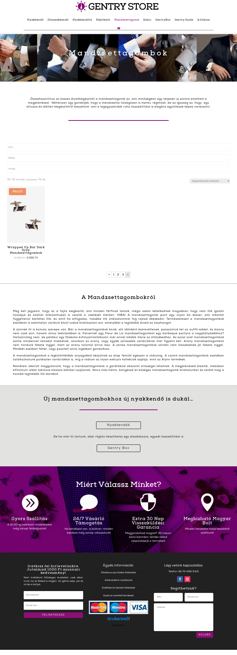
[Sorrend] (210, 180)
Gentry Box (118, 448)
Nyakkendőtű (82, 19)
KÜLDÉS (205, 635)
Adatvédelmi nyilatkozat (118, 580)
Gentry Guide (184, 19)
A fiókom (203, 19)
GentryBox (163, 19)
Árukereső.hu (118, 625)
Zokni (147, 19)
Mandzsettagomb (126, 19)
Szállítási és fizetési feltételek (118, 588)
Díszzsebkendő (58, 19)
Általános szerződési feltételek (118, 573)
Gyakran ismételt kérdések (118, 596)
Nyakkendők (118, 425)
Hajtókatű (103, 19)
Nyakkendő (35, 19)
